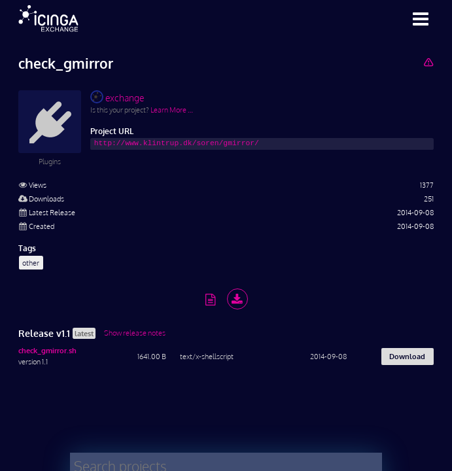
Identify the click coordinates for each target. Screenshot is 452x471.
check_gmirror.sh (47, 350)
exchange (117, 96)
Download (407, 356)
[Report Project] (428, 62)
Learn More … (171, 109)
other (30, 262)
